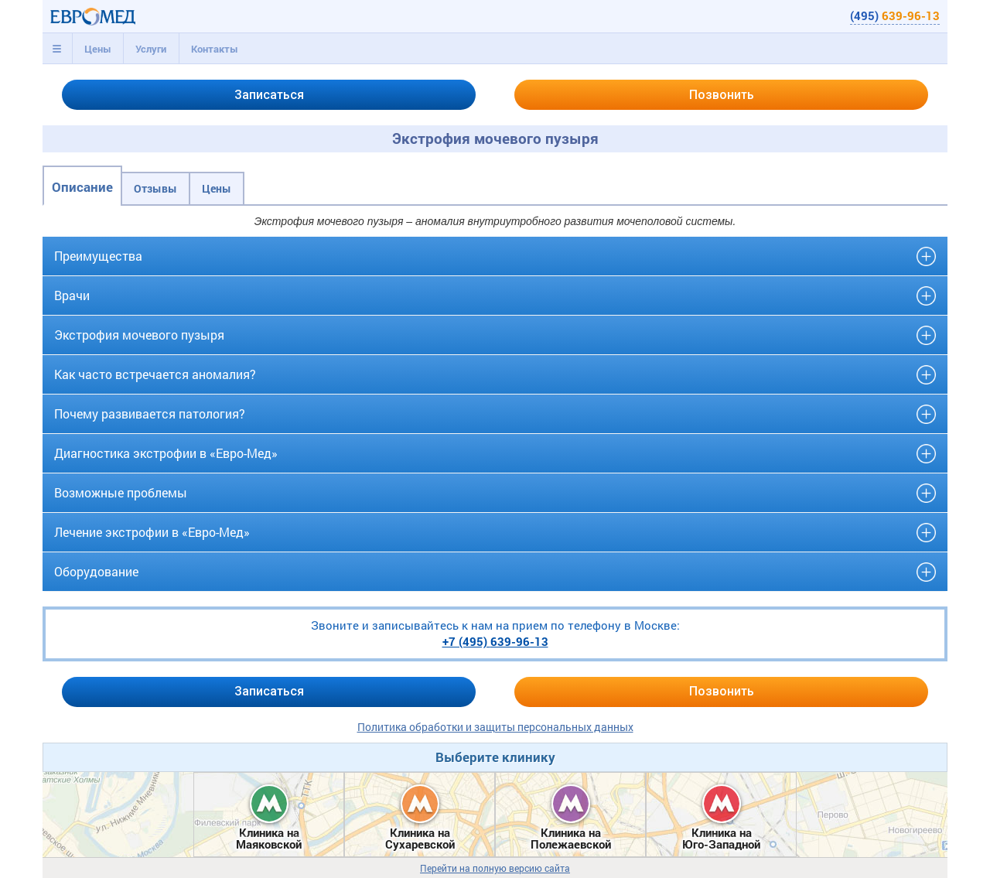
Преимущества (98, 256)
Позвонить (721, 94)
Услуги (150, 49)
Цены (97, 49)
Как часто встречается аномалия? (155, 374)
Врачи (72, 295)
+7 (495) (495, 641)
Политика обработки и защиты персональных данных (495, 726)
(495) (895, 15)
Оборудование (96, 571)
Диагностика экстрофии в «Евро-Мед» (166, 453)
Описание (82, 187)
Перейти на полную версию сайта (495, 868)
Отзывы (155, 188)
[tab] (57, 48)
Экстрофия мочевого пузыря (139, 334)
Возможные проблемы (120, 492)
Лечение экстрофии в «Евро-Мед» (152, 532)
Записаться (269, 94)
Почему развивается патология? (149, 413)
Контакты (214, 49)
